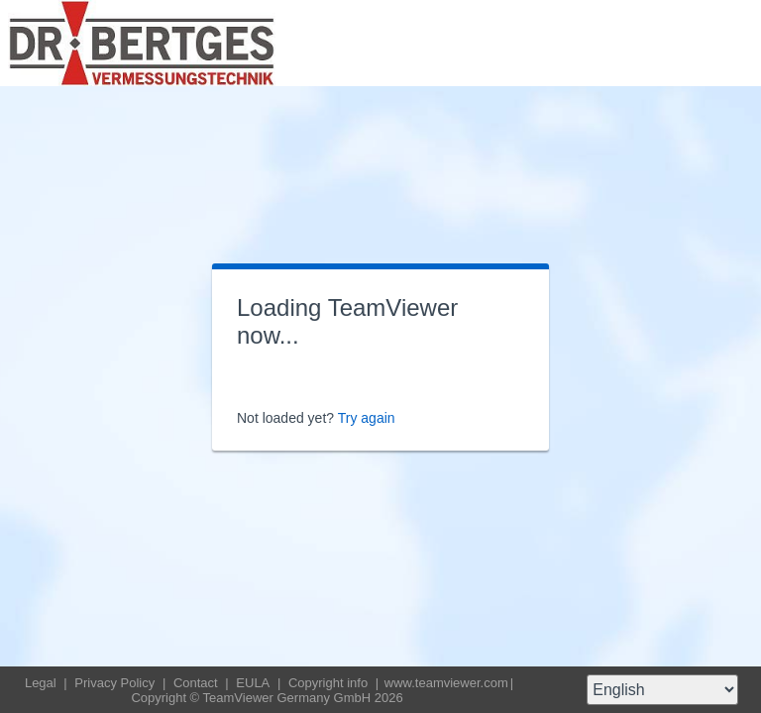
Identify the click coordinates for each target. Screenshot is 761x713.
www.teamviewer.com (446, 682)
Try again (366, 418)
